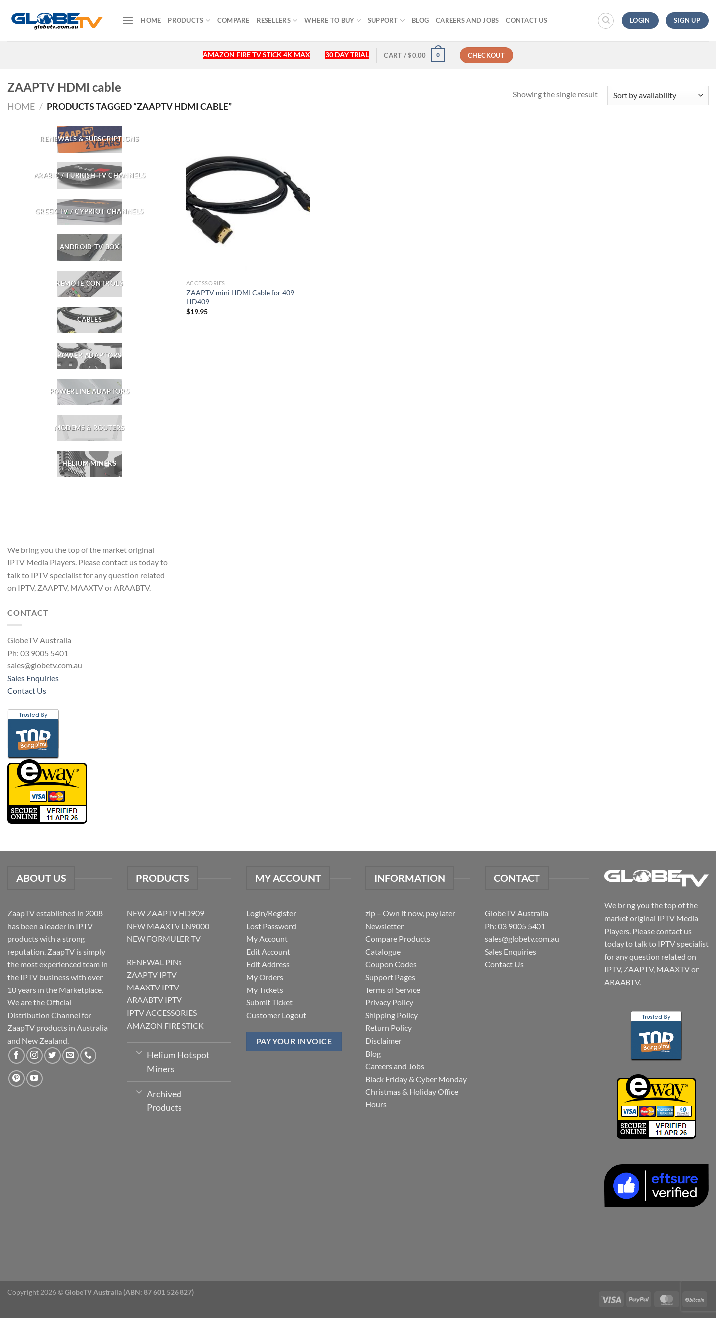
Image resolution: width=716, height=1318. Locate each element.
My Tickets (264, 989)
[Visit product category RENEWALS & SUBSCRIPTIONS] (89, 139)
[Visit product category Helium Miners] (89, 464)
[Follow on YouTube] (34, 1078)
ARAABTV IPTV (154, 999)
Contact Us (526, 20)
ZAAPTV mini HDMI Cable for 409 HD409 (240, 297)
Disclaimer (383, 1040)
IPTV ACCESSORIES (162, 1012)
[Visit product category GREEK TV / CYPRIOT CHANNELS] (89, 212)
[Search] (606, 21)
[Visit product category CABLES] (89, 320)
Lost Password (271, 926)
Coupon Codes (391, 964)
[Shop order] (658, 95)
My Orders (264, 977)
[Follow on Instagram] (34, 1055)
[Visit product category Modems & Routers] (89, 428)
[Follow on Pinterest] (16, 1078)
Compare (233, 20)
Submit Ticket (269, 1002)
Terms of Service (392, 989)
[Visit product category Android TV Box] (89, 247)
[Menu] (128, 20)
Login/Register (271, 913)
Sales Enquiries (33, 678)
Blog (420, 20)
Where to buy (332, 20)
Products (189, 20)
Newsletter (384, 926)
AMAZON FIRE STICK (165, 1025)
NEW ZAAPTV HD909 (165, 913)
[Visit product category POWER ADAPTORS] (89, 356)
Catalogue (383, 951)
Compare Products (397, 938)
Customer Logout (276, 1015)
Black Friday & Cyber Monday (416, 1079)
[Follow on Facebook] (16, 1055)
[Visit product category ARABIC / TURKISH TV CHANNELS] (89, 176)
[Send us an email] (70, 1055)
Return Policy (388, 1027)
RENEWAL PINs (154, 962)
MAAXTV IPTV (153, 987)
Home (151, 20)
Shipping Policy (391, 1015)
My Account (267, 938)
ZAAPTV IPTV (152, 974)
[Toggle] (139, 1051)
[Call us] (88, 1055)
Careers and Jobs (467, 20)
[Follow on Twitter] (52, 1055)
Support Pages (390, 977)
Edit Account (268, 951)
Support (386, 20)
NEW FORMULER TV (164, 938)
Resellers (277, 20)
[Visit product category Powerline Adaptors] (89, 392)
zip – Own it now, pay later (410, 913)
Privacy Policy (389, 1002)
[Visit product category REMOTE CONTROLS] (89, 284)
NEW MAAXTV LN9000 (168, 926)
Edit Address (268, 964)
